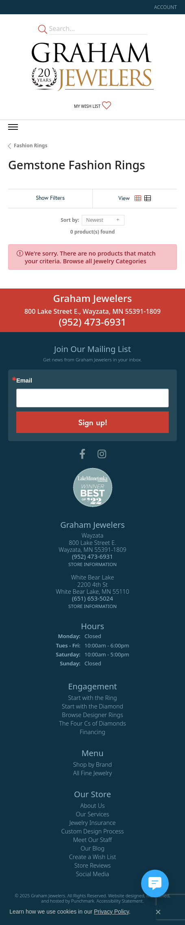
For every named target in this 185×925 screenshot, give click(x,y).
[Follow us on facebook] (82, 454)
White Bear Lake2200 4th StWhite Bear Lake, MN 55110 (92, 591)
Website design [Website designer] (123, 895)
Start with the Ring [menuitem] (92, 697)
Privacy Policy (111, 911)
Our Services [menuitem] (92, 814)
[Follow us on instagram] (102, 454)
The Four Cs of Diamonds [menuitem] (92, 723)
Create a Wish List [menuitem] (92, 856)
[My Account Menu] (165, 7)
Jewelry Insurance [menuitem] (92, 822)
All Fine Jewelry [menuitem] (92, 772)
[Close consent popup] (158, 912)
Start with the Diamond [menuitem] (92, 706)
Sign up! (92, 422)
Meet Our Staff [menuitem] (92, 839)
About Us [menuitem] (92, 805)
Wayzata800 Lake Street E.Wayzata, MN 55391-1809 (92, 549)
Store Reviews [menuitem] (92, 865)
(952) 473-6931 (92, 321)
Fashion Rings (30, 145)
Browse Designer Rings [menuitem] (92, 714)
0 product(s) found (92, 231)
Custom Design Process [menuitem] (92, 831)
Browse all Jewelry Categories (104, 261)
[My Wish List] (92, 105)
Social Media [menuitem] (92, 873)
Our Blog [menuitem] (92, 848)
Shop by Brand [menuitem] (92, 764)
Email (24, 381)
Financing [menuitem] (92, 731)
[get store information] (92, 563)
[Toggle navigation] (13, 127)
